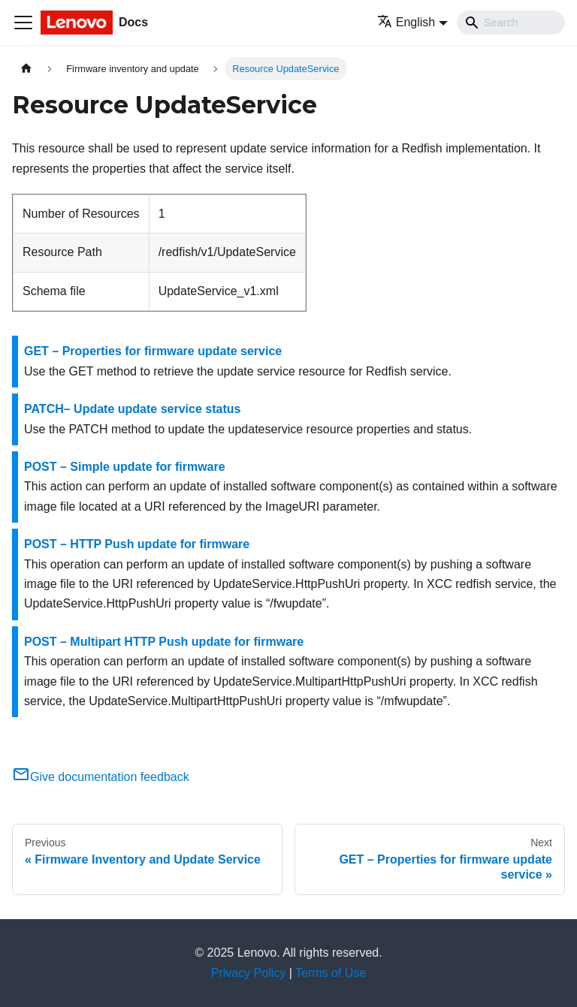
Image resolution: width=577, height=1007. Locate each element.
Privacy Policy (248, 972)
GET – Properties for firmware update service (153, 351)
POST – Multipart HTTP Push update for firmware (164, 641)
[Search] (511, 23)
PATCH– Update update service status (132, 408)
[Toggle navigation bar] (23, 22)
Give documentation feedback (100, 776)
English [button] (406, 22)
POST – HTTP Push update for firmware (136, 544)
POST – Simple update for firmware (124, 466)
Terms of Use (330, 972)
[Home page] (26, 68)
